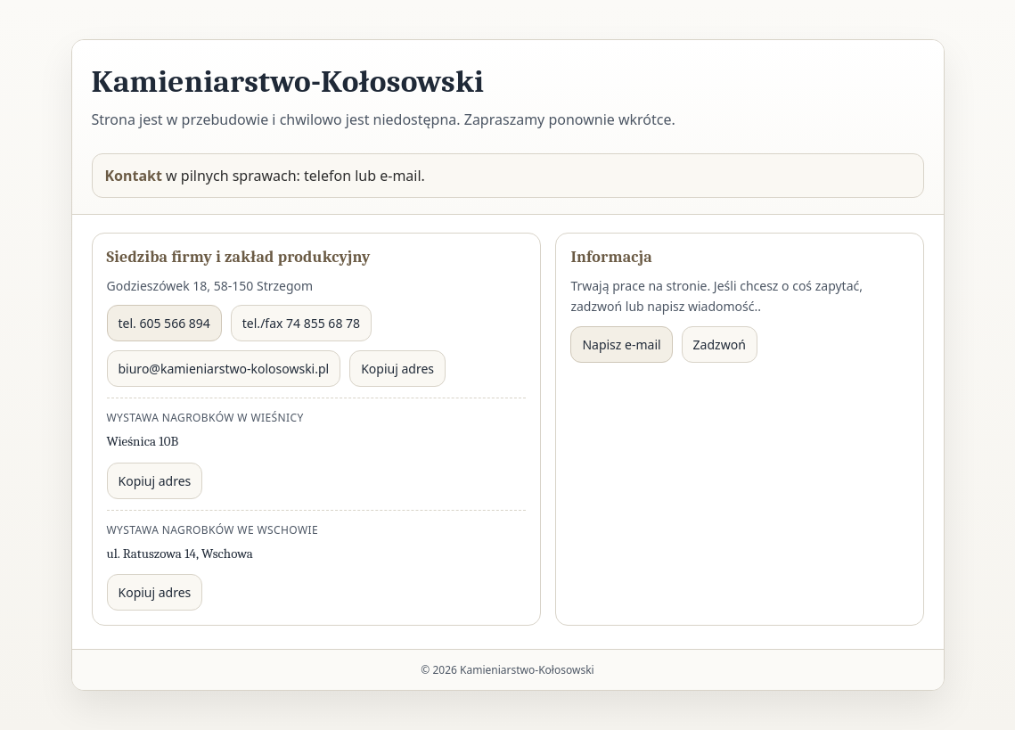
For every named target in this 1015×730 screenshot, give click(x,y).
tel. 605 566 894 (164, 323)
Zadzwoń (719, 344)
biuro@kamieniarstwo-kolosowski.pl (224, 368)
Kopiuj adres (397, 368)
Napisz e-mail (621, 344)
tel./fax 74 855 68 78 (301, 323)
